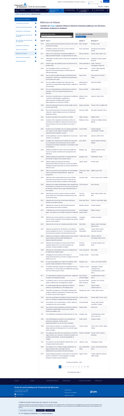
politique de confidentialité (30, 413)
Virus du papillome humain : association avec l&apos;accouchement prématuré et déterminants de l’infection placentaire (60, 70)
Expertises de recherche (22, 45)
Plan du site (67, 392)
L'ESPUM (17, 380)
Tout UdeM (95, 3)
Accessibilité (73, 392)
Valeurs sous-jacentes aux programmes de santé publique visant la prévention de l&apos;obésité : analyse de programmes (62, 172)
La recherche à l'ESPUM (22, 23)
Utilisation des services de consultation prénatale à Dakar (61, 224)
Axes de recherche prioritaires (24, 27)
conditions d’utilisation (47, 413)
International (66, 380)
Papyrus (53, 26)
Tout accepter (50, 410)
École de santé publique (37, 7)
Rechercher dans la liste (48, 34)
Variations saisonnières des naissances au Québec (59, 117)
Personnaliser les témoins (27, 410)
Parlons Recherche (21, 61)
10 (85, 367)
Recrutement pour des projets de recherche (24, 40)
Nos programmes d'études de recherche (24, 35)
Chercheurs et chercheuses (23, 31)
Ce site (90, 3)
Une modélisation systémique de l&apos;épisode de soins (62, 314)
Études (32, 380)
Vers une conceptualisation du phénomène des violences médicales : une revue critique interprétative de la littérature (61, 91)
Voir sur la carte (19, 394)
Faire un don (98, 380)
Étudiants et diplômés (85, 380)
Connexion (83, 2)
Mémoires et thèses (21, 53)
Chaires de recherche (21, 49)
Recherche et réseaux (25, 14)
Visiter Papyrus (80, 36)
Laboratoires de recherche (23, 57)
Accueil (17, 14)
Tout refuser (40, 410)
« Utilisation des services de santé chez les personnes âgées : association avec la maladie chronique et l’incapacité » (62, 212)
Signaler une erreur (69, 395)
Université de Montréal (21, 5)
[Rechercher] (101, 2)
